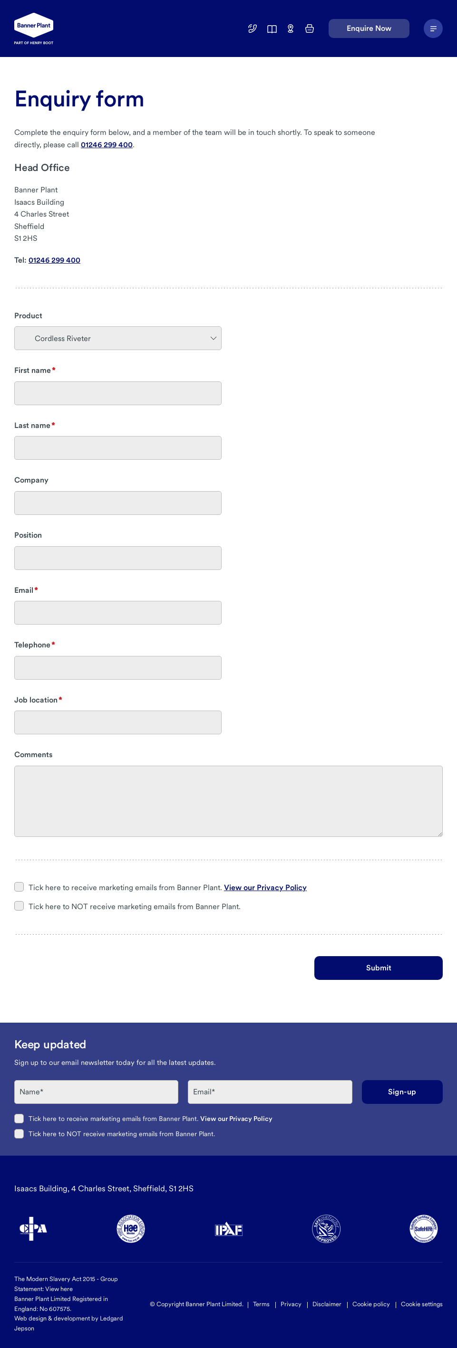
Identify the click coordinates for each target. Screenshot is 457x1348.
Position (28, 535)
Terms (261, 1304)
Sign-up (402, 1091)
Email (23, 590)
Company (31, 479)
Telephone (32, 644)
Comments (33, 754)
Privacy (291, 1304)
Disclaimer (326, 1304)
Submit (378, 967)
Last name (32, 425)
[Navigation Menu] (433, 28)
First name (32, 370)
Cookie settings (422, 1304)
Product (28, 315)
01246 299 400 (107, 144)
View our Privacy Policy (265, 887)
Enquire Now (369, 28)
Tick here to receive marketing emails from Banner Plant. (168, 887)
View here (59, 1288)
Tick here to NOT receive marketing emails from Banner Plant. (135, 906)
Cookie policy (371, 1304)
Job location (36, 699)
